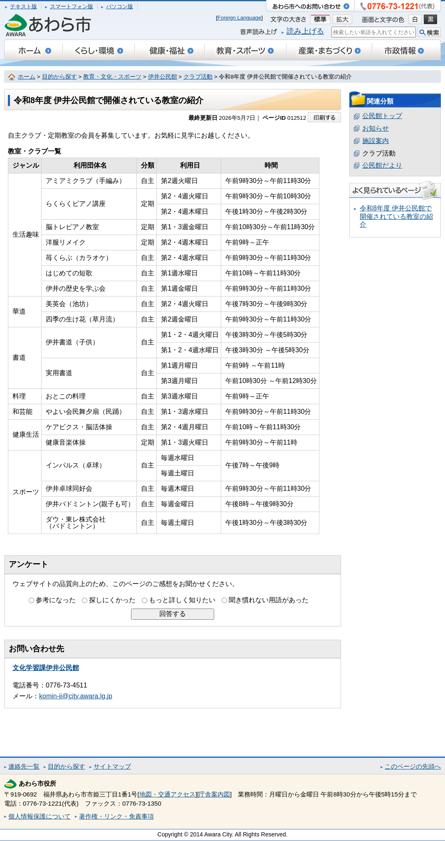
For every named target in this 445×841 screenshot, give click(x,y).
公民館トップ (382, 115)
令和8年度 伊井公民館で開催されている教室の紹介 (396, 216)
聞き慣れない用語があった (269, 600)
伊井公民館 (162, 77)
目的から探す (59, 77)
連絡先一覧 (24, 766)
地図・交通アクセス (167, 794)
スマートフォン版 (71, 6)
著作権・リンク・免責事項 (116, 816)
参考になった (56, 600)
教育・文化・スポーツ (112, 77)
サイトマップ (112, 766)
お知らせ (375, 128)
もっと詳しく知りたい (182, 600)
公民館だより (382, 165)
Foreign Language (240, 18)
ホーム (26, 77)
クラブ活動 (198, 77)
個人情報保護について (39, 816)
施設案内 (375, 140)
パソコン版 (119, 6)
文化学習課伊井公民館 (45, 667)
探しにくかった (112, 600)
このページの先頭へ (413, 766)
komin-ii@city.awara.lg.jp (75, 696)
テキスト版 (23, 6)
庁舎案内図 (214, 794)
